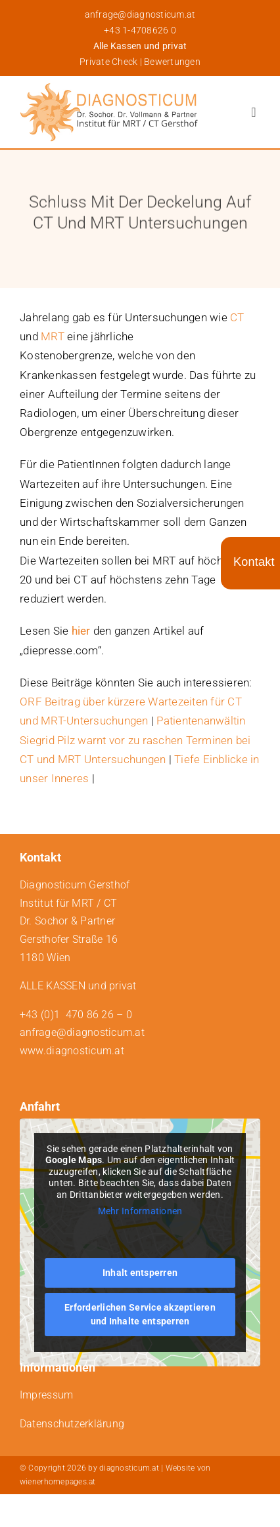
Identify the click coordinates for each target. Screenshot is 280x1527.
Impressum (46, 1395)
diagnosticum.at (129, 1468)
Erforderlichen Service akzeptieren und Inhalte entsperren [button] (140, 1314)
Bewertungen (172, 61)
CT (237, 317)
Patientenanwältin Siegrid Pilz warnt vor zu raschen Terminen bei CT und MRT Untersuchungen (135, 739)
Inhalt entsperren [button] (140, 1272)
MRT (52, 336)
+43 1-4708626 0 (140, 30)
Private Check (108, 61)
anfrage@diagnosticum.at (140, 14)
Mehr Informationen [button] (140, 1211)
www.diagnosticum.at (72, 1050)
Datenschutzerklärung (72, 1424)
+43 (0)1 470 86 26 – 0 (76, 1014)
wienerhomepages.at (58, 1481)
